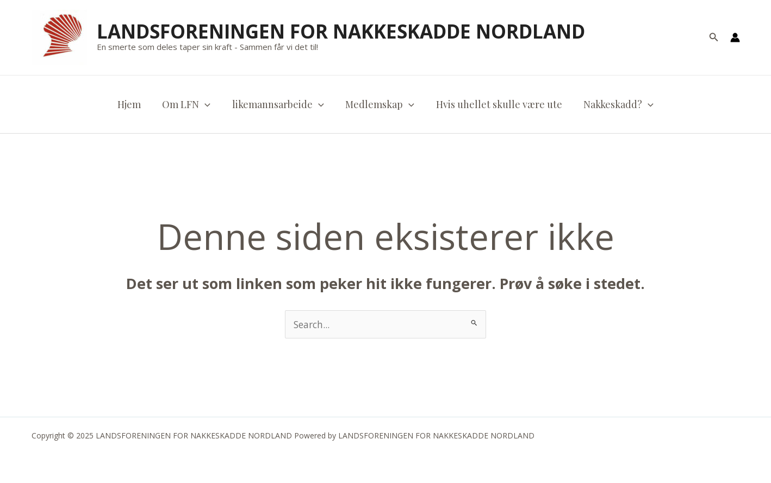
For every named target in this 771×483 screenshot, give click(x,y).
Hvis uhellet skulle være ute (496, 104)
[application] (208, 104)
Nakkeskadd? (614, 104)
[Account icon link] (735, 37)
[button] (714, 37)
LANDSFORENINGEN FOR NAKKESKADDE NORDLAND (341, 31)
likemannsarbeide (279, 104)
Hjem (134, 104)
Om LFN (189, 104)
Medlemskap (379, 104)
